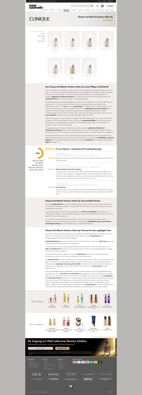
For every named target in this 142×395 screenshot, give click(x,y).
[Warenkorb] (97, 6)
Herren (73, 10)
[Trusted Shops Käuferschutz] (102, 6)
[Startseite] (29, 0)
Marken (45, 10)
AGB (60, 363)
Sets (92, 10)
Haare (80, 10)
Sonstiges (100, 10)
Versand (31, 361)
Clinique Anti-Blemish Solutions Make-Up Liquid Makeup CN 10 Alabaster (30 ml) (78, 167)
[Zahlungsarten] (93, 361)
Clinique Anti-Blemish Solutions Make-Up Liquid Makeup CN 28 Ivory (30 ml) (76, 185)
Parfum (52, 10)
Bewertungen (41, 36)
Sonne (87, 10)
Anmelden (110, 6)
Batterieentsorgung (48, 369)
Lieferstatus (46, 361)
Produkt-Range (41, 41)
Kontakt (45, 363)
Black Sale (109, 10)
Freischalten (62, 348)
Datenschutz (61, 367)
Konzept (43, 33)
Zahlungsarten (32, 363)
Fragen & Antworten (48, 365)
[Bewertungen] (108, 20)
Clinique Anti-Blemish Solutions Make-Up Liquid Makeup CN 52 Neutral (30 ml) (77, 155)
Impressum (61, 361)
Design (43, 38)
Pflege (59, 10)
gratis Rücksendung (33, 367)
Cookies (60, 369)
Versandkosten (44, 392)
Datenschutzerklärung (66, 351)
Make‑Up (66, 10)
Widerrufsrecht (62, 365)
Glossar (45, 367)
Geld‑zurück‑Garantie (34, 365)
